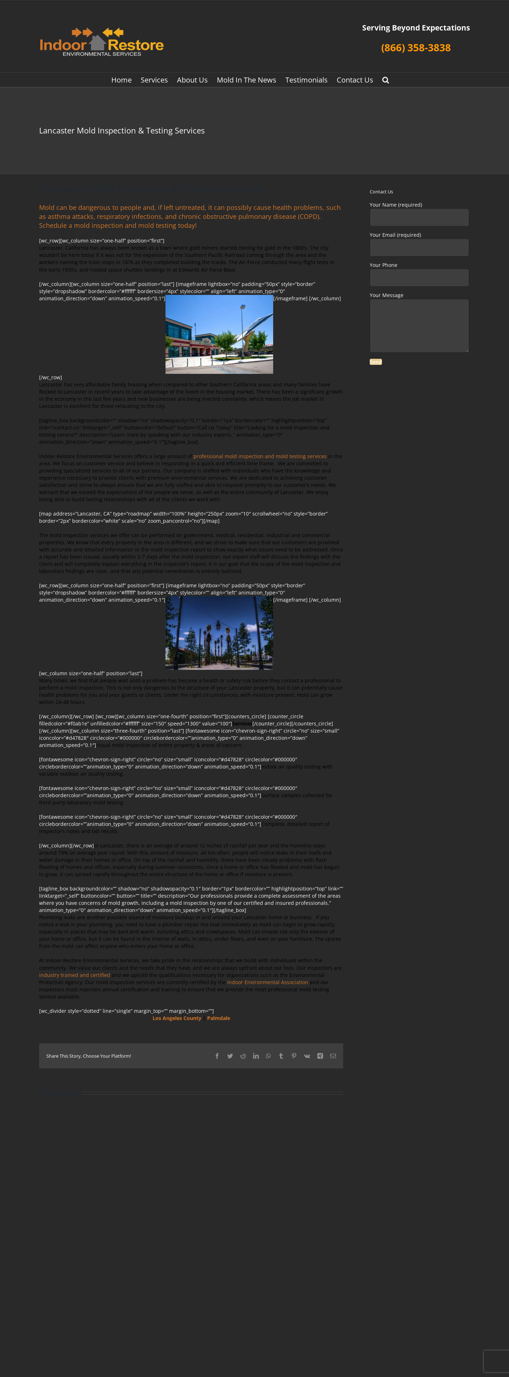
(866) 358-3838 (416, 47)
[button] (385, 79)
